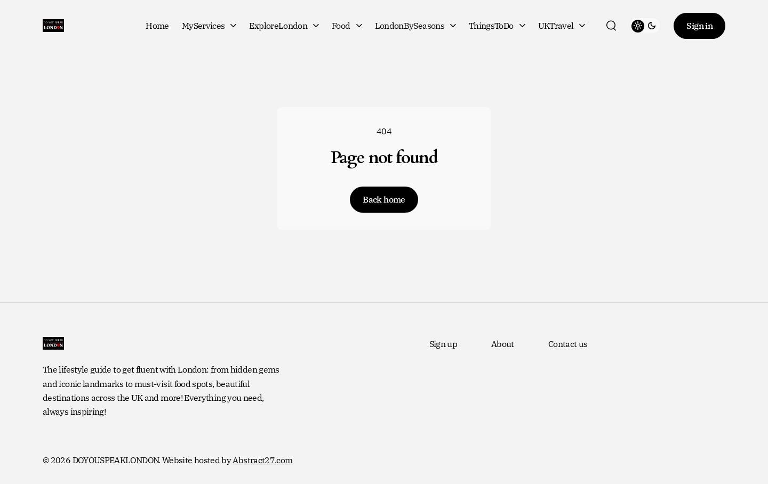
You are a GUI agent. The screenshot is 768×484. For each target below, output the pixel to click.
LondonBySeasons (415, 25)
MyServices (209, 25)
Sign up (443, 343)
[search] (611, 25)
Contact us (568, 343)
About (502, 343)
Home (157, 25)
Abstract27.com (262, 460)
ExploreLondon (284, 25)
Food (347, 25)
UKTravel (562, 25)
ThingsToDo (497, 25)
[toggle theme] (645, 25)
